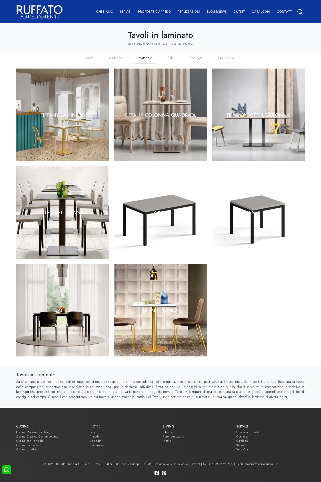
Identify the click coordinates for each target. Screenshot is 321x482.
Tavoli (165, 44)
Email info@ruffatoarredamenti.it (257, 464)
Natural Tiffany (62, 212)
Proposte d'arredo (154, 11)
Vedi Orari (243, 449)
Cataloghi (261, 11)
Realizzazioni (189, 11)
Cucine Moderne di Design (34, 432)
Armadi (94, 436)
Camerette (96, 445)
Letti (92, 432)
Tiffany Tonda (160, 310)
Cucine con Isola (27, 445)
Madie (167, 441)
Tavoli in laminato (182, 44)
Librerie (168, 432)
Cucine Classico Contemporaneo (37, 436)
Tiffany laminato (63, 114)
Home (131, 44)
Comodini (96, 441)
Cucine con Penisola (29, 441)
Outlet (239, 11)
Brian (160, 212)
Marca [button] (89, 57)
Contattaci (242, 436)
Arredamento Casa (148, 44)
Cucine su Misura (27, 449)
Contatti (285, 11)
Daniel (62, 310)
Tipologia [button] (196, 57)
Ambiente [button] (116, 57)
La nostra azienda (247, 432)
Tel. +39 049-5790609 (218, 464)
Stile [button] (171, 57)
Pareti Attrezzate (173, 436)
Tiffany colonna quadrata (160, 114)
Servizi (125, 11)
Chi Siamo (104, 11)
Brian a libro (258, 212)
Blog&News (217, 11)
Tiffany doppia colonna (258, 114)
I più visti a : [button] (227, 57)
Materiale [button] (145, 57)
